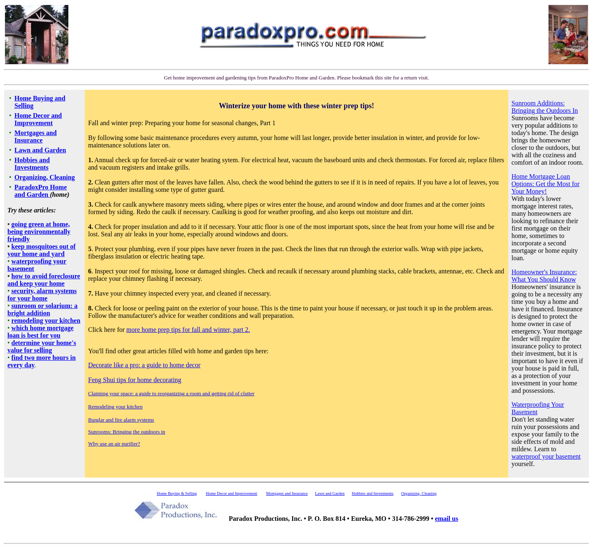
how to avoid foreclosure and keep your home (43, 280)
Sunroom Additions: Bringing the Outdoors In (544, 107)
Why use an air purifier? (114, 444)
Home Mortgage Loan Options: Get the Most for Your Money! (545, 184)
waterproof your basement (546, 456)
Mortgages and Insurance (35, 136)
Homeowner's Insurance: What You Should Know (544, 275)
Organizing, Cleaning (44, 177)
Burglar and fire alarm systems (121, 420)
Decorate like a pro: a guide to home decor (144, 364)
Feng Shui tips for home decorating (134, 379)
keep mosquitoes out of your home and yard (41, 250)
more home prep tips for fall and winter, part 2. (188, 329)
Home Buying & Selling (177, 493)
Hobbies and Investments (32, 163)
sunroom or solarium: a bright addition (42, 309)
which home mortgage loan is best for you (40, 331)
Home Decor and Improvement (38, 119)
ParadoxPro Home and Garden (40, 191)
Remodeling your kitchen (115, 406)
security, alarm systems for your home (42, 294)
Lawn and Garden (40, 150)
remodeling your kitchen (46, 320)
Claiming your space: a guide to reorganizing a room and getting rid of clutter (171, 393)
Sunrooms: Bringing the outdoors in (126, 432)
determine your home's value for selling (41, 346)
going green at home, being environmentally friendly (38, 232)
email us (446, 518)
